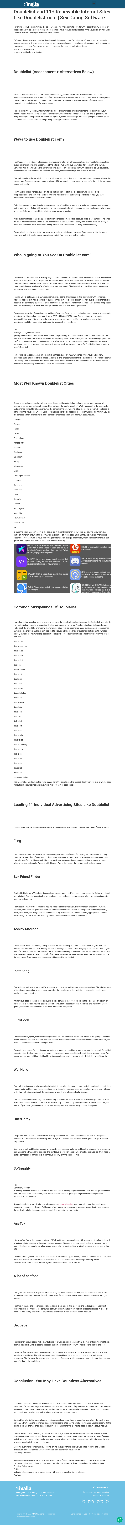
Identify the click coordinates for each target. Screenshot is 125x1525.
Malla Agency (39, 1514)
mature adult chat (65, 1204)
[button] (94, 3)
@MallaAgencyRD (101, 1495)
